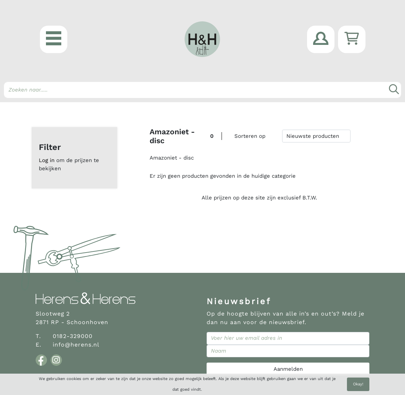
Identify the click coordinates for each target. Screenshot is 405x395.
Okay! (358, 384)
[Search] (202, 90)
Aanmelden (288, 369)
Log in (46, 160)
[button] (54, 39)
